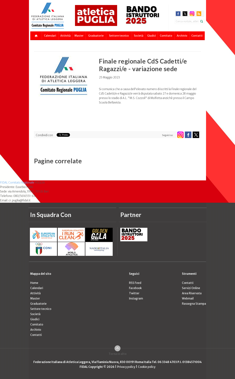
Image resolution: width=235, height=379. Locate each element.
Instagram (136, 298)
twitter (185, 13)
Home (34, 283)
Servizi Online (191, 288)
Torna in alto (118, 354)
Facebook (135, 288)
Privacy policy (126, 367)
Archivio (182, 35)
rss (199, 13)
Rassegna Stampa (194, 303)
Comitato (166, 35)
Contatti (197, 35)
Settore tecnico (119, 35)
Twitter (134, 293)
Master (79, 35)
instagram (192, 13)
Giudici (151, 35)
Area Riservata (192, 293)
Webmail (188, 298)
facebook (178, 13)
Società (138, 35)
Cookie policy (146, 367)
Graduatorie (96, 35)
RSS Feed (135, 283)
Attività (65, 35)
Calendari (50, 35)
